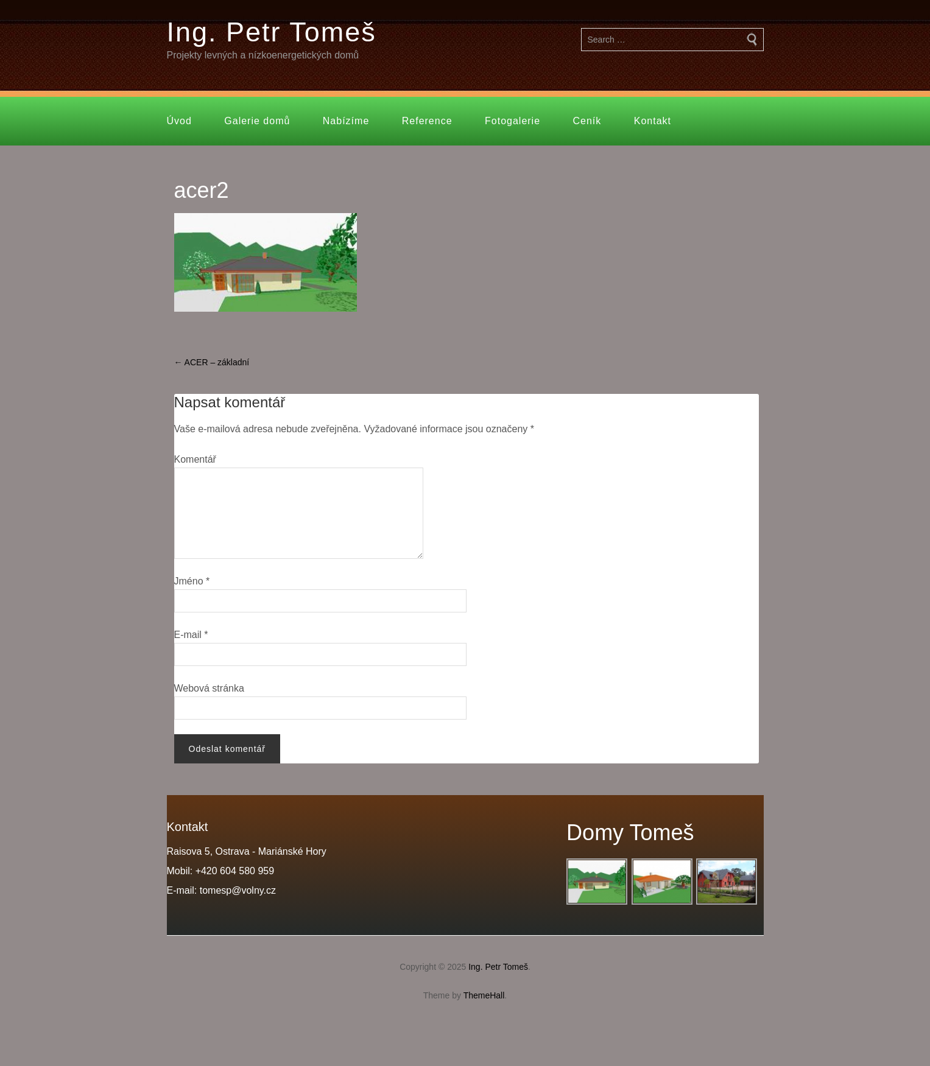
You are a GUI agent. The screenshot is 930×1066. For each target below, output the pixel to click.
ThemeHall (484, 995)
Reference (427, 121)
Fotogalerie (512, 121)
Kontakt (652, 121)
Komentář (195, 459)
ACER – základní (212, 362)
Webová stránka (209, 688)
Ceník (587, 121)
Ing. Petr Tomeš (271, 31)
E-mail (191, 634)
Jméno (192, 581)
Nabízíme (346, 121)
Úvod (179, 121)
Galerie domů (257, 121)
